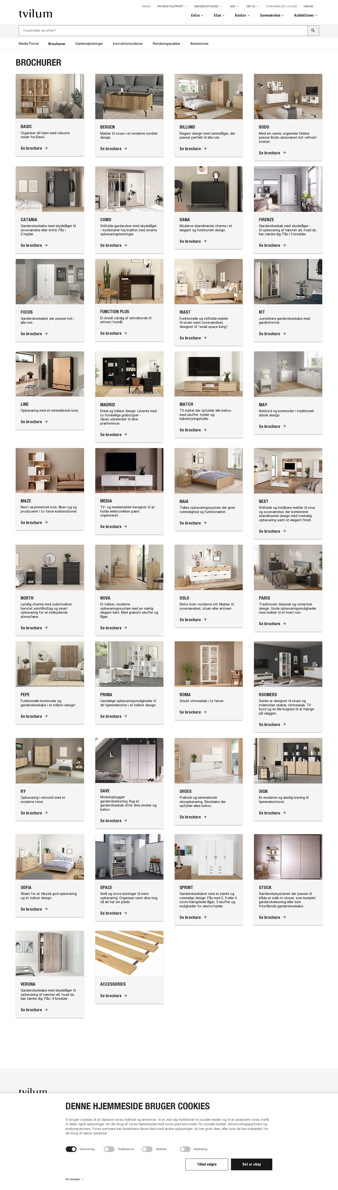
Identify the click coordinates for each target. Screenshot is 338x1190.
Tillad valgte (207, 1164)
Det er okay (251, 1164)
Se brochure (31, 148)
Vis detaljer (74, 1179)
